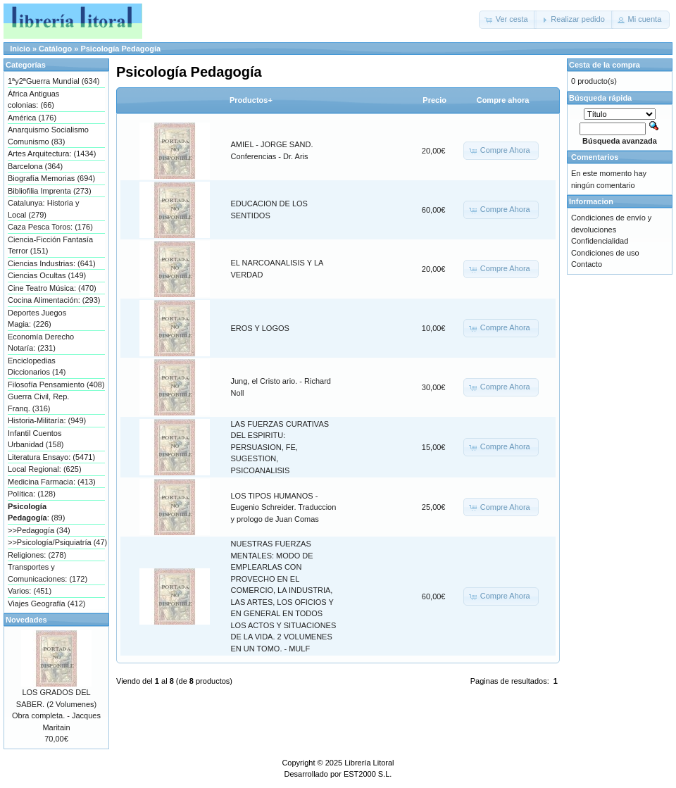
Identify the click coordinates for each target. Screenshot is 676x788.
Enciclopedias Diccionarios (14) (37, 366)
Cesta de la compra (604, 65)
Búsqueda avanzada (619, 141)
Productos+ (251, 100)
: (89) (36, 512)
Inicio (20, 48)
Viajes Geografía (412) (46, 603)
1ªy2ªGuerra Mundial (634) (53, 81)
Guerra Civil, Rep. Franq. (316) (38, 402)
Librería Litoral (369, 762)
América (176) (32, 117)
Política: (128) (32, 493)
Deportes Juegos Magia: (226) (37, 318)
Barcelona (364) (35, 166)
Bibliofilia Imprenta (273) (50, 191)
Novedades (26, 619)
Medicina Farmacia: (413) (52, 481)
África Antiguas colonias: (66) (33, 99)
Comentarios (594, 157)
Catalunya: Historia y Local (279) (44, 209)
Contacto (586, 264)
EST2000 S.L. (368, 774)
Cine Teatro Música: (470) (52, 288)
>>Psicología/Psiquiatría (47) (56, 542)
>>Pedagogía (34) (39, 530)
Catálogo (55, 48)
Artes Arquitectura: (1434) (52, 153)
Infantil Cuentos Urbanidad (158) (36, 439)
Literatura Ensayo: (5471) (51, 457)
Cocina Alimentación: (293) (54, 300)
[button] (508, 20)
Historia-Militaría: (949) (47, 420)
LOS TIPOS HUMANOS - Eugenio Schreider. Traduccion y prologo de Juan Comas (284, 507)
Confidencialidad (599, 241)
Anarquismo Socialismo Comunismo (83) (48, 135)
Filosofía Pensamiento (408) (56, 384)
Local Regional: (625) (45, 469)
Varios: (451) (29, 591)
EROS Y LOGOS (260, 328)
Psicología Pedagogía (120, 48)
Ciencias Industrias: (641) (52, 263)
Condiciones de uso (605, 253)
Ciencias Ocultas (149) (47, 275)
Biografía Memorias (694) (51, 178)
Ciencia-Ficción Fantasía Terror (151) (50, 245)
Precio (434, 100)
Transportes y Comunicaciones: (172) (47, 573)
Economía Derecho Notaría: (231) (41, 342)
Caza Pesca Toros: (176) (50, 227)
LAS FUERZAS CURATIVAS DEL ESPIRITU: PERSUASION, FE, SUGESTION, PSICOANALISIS (280, 447)
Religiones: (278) (37, 555)
